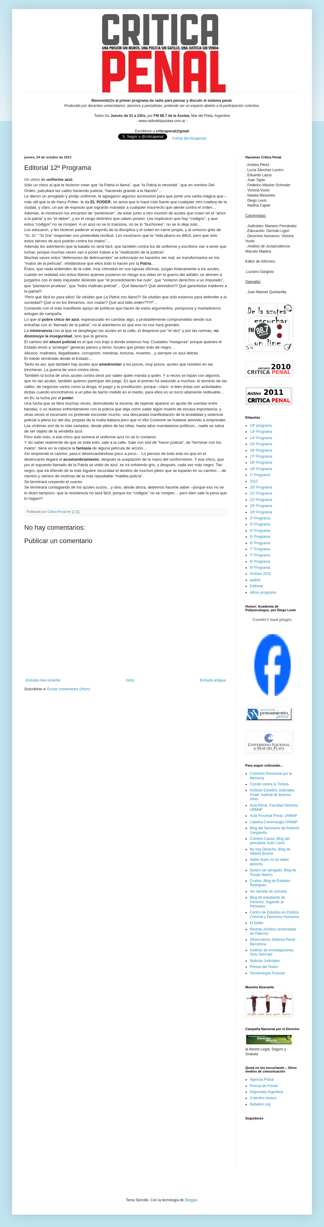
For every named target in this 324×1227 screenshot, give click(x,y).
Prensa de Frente (264, 1086)
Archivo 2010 (260, 574)
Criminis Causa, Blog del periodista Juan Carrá (269, 841)
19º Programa (261, 469)
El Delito (256, 923)
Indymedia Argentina (266, 1092)
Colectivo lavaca (263, 1098)
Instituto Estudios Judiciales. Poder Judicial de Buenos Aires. (273, 794)
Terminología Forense (267, 973)
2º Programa (260, 518)
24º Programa (261, 512)
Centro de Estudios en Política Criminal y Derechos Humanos (274, 914)
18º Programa (261, 462)
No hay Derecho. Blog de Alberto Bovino (270, 851)
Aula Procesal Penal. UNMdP (273, 816)
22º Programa (261, 500)
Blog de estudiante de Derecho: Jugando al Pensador (267, 901)
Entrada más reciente (43, 680)
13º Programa (261, 431)
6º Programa (260, 543)
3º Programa (260, 524)
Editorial (256, 586)
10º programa (261, 425)
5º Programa (260, 537)
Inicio (130, 680)
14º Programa (261, 438)
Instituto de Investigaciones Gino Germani (272, 952)
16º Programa (261, 450)
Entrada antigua (213, 680)
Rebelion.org (260, 1104)
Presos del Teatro (264, 967)
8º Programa (260, 561)
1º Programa (260, 475)
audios (255, 580)
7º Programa (260, 555)
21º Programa (261, 493)
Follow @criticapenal (189, 138)
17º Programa (261, 456)
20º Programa (261, 487)
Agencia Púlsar (262, 1079)
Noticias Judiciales (265, 961)
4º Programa (260, 531)
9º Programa (260, 567)
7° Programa (260, 549)
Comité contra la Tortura (269, 784)
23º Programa (261, 506)
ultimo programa (263, 592)
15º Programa (261, 444)
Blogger (191, 1200)
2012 (254, 481)
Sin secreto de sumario (268, 891)
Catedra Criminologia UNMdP (274, 822)
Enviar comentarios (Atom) (68, 689)
